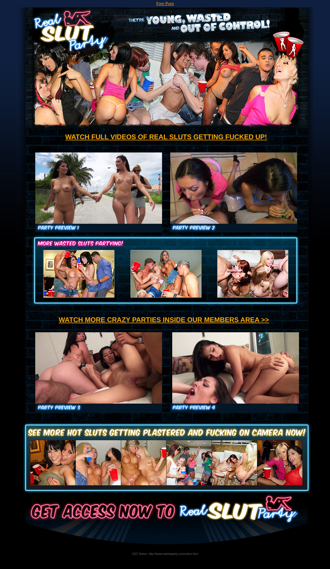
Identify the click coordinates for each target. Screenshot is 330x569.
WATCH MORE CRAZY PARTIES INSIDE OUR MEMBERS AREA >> (164, 320)
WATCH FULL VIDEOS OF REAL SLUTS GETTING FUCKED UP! (166, 137)
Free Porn (165, 3)
